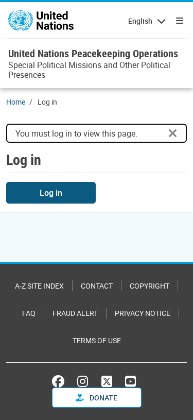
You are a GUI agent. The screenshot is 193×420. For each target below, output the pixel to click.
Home (15, 102)
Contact (97, 286)
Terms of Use (97, 340)
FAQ (29, 313)
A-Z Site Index (39, 286)
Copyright (149, 286)
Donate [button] (96, 397)
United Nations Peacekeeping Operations (93, 53)
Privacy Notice (142, 313)
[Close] (173, 133)
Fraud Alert (75, 313)
